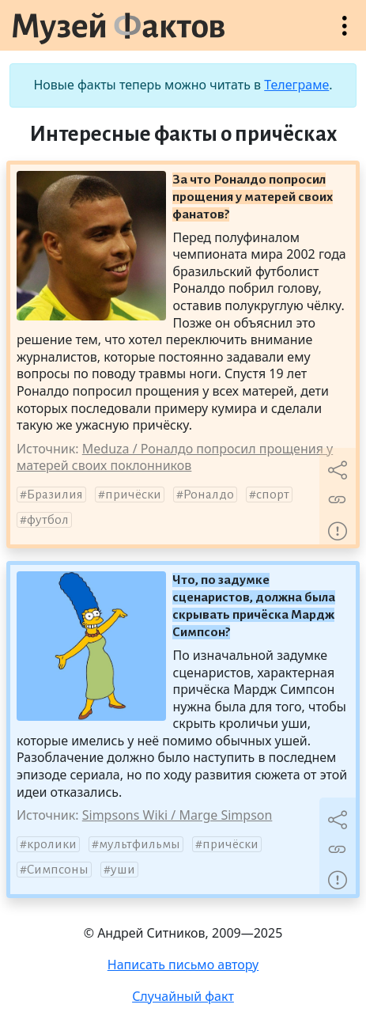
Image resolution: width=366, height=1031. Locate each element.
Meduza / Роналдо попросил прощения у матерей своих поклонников (175, 457)
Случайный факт (183, 996)
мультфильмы (139, 844)
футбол (48, 520)
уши (123, 869)
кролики (52, 844)
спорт (272, 494)
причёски (133, 494)
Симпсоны (58, 869)
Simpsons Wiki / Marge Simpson (177, 815)
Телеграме (296, 84)
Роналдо (208, 494)
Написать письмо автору (183, 964)
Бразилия (55, 494)
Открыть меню (345, 33)
